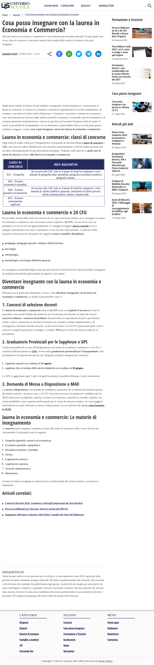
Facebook (59, 54)
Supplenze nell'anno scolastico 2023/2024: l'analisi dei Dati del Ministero (44, 514)
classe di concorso (93, 142)
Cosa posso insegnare (74, 628)
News (66, 645)
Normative (68, 651)
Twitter (79, 54)
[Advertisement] (54, 82)
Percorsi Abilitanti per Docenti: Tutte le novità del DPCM (36, 508)
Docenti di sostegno (29, 634)
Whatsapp (69, 54)
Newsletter (106, 5)
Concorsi (67, 622)
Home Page (51, 5)
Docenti (23, 628)
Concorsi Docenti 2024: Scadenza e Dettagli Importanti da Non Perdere (44, 503)
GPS (34, 351)
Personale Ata (26, 651)
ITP (21, 645)
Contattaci (113, 639)
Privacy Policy (106, 661)
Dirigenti (24, 622)
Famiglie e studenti (29, 639)
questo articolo (80, 226)
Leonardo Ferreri (9, 54)
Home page (113, 622)
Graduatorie (69, 639)
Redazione (113, 628)
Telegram (88, 54)
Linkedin (98, 54)
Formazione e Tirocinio (74, 634)
